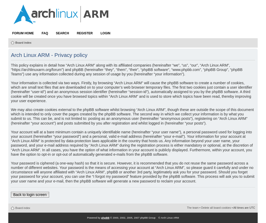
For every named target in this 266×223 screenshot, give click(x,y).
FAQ (45, 33)
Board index (23, 42)
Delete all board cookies (216, 207)
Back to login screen (30, 195)
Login (105, 33)
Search (62, 33)
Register (85, 33)
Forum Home (23, 33)
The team (193, 207)
